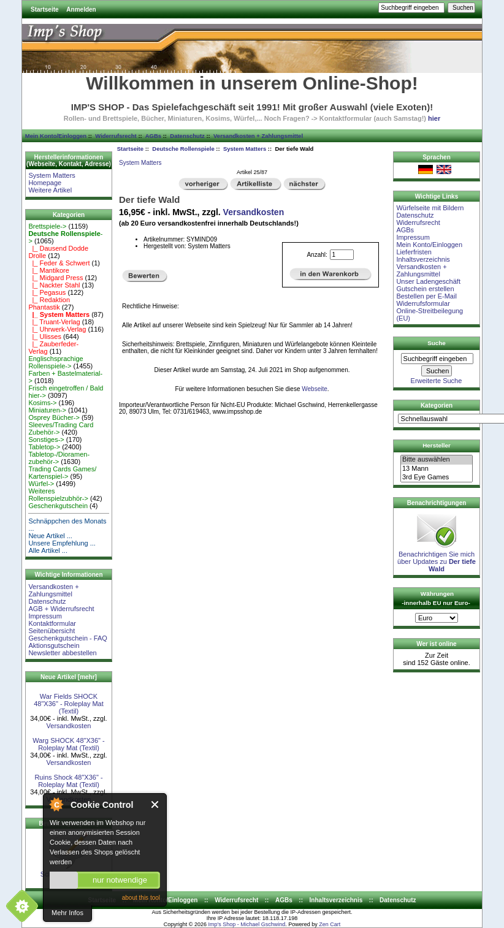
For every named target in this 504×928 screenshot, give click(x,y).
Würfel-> (41, 483)
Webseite (314, 389)
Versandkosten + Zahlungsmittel (258, 135)
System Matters (244, 148)
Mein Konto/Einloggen (55, 135)
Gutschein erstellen (425, 288)
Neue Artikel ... (50, 535)
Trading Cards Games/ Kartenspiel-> (62, 472)
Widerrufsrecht (115, 135)
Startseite (45, 9)
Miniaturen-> (47, 410)
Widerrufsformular (422, 303)
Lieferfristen (413, 252)
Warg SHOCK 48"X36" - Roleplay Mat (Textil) (68, 744)
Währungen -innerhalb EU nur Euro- (436, 598)
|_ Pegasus (47, 292)
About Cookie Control (56, 804)
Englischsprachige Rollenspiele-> (55, 362)
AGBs (153, 135)
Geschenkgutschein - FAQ (67, 638)
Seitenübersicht (51, 630)
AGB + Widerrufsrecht (61, 608)
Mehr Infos (67, 912)
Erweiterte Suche (436, 380)
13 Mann (436, 469)
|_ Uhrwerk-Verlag (57, 329)
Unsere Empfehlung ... (61, 543)
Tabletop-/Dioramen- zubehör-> (59, 458)
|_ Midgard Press (55, 277)
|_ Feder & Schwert (59, 263)
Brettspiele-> (47, 226)
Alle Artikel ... (47, 550)
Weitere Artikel (50, 190)
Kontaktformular (52, 623)
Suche (436, 343)
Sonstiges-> (46, 439)
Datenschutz (187, 135)
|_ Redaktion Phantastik (49, 303)
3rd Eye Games (436, 477)
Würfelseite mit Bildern (430, 207)
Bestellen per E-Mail (426, 296)
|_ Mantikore (48, 270)
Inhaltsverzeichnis (422, 259)
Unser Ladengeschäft (428, 281)
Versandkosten (69, 725)
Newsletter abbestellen (62, 652)
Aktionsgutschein (53, 645)
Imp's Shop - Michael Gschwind (246, 924)
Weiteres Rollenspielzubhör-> (58, 494)
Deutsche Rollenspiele (183, 148)
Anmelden (81, 9)
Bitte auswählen (436, 459)
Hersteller (436, 445)
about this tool (141, 897)
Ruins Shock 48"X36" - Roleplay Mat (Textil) (68, 781)
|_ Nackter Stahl (54, 285)
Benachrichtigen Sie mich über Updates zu (436, 558)
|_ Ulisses (44, 336)
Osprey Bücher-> (53, 417)
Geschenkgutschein (58, 505)
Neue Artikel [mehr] (68, 677)
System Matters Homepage (51, 179)
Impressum (44, 616)
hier (434, 118)
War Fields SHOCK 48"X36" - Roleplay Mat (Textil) (69, 704)
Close (155, 804)
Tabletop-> (44, 447)
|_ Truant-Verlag (54, 321)
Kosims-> (42, 402)
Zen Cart (329, 924)
